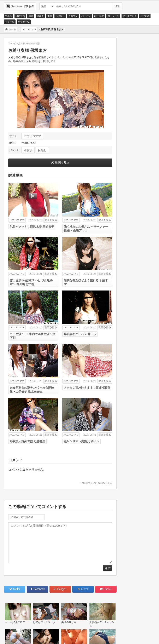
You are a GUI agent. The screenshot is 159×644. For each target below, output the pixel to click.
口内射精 (20, 16)
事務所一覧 (23, 22)
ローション (113, 16)
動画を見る (62, 162)
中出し (8, 16)
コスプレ (73, 16)
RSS (62, 636)
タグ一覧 (9, 22)
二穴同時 (144, 16)
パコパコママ (32, 136)
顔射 (31, 16)
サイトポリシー (42, 636)
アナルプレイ (129, 16)
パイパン (85, 16)
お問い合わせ (17, 636)
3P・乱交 (99, 16)
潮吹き (40, 16)
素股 (49, 16)
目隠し (42, 150)
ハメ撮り (60, 16)
